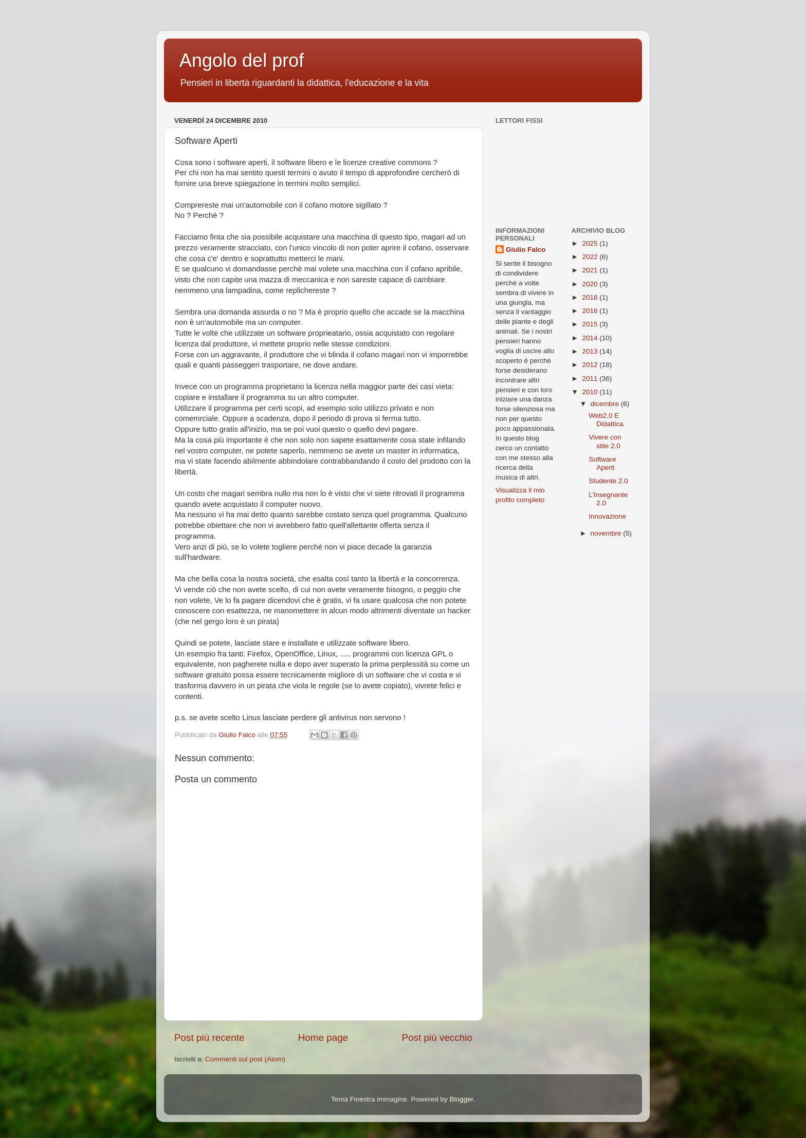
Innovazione (607, 516)
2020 (590, 284)
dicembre (606, 404)
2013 (590, 351)
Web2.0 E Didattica (606, 420)
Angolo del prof (241, 60)
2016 (590, 311)
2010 (590, 392)
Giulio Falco (525, 249)
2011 (590, 378)
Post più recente (209, 1037)
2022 (590, 257)
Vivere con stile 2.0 (605, 441)
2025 (590, 243)
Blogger (461, 1099)
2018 (590, 297)
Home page (323, 1037)
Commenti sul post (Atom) (245, 1059)
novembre (607, 533)
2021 (590, 270)
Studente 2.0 (608, 481)
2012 (590, 365)
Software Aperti (602, 463)
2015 (590, 324)
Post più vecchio (436, 1037)
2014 (590, 338)
